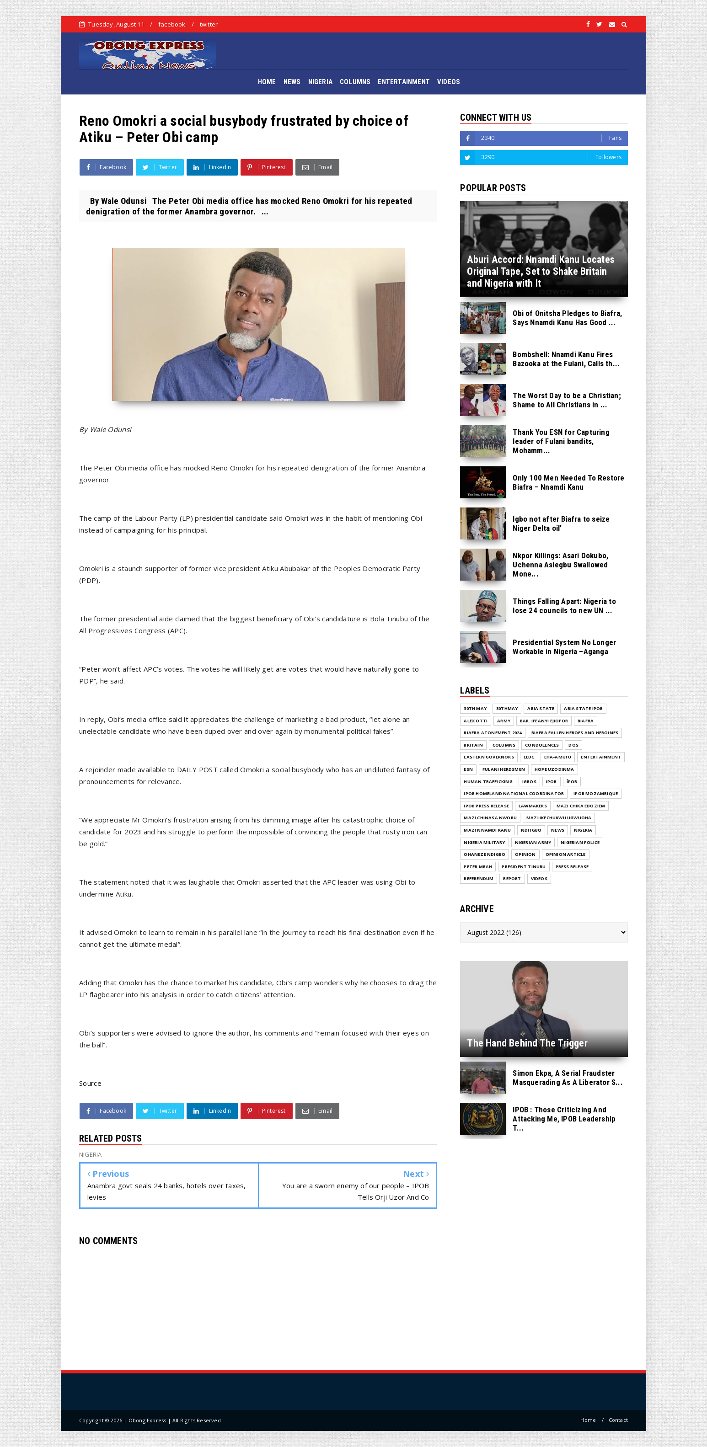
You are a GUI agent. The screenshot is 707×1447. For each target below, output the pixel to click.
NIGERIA (320, 82)
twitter (209, 24)
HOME (267, 82)
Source (90, 1083)
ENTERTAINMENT (404, 82)
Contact (618, 1419)
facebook (172, 24)
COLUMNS (355, 82)
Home (588, 1419)
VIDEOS (448, 82)
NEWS (292, 82)
